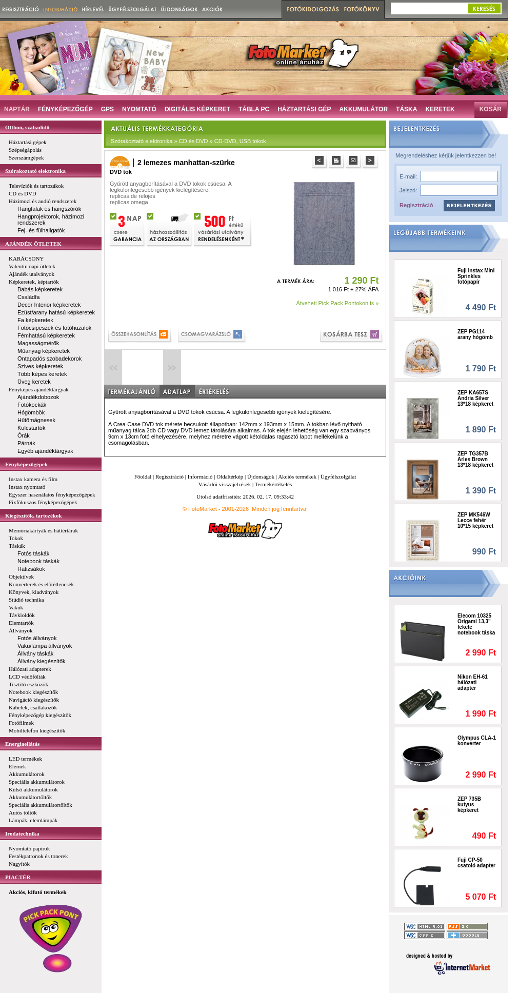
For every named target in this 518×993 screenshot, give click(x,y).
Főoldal (143, 476)
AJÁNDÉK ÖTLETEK (33, 244)
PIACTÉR (18, 877)
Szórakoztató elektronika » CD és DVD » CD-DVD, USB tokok (188, 141)
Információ (200, 476)
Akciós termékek (297, 476)
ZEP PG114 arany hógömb (475, 334)
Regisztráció (416, 205)
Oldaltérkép (229, 476)
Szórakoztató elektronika (35, 171)
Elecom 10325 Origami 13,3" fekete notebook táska (476, 624)
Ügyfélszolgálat (338, 476)
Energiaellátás (22, 744)
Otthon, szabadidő (27, 127)
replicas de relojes (132, 196)
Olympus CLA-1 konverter (476, 740)
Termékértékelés (273, 484)
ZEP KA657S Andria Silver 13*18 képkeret (475, 398)
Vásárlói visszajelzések (224, 484)
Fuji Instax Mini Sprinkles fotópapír (475, 276)
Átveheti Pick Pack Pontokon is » (337, 303)
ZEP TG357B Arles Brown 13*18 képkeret (475, 459)
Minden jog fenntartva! (280, 509)
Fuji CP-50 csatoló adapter (476, 862)
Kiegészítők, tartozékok (33, 515)
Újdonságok (260, 476)
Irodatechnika (22, 833)
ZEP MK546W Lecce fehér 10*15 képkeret (475, 520)
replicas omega (129, 202)
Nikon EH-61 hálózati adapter (472, 682)
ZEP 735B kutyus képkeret (469, 804)
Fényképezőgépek (26, 464)
